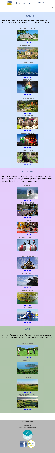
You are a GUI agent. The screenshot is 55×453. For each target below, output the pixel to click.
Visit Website (28, 43)
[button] (52, 7)
